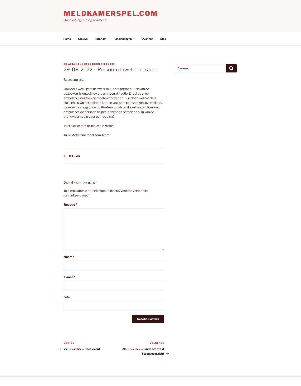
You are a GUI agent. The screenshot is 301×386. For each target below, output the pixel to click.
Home (67, 38)
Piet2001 (108, 64)
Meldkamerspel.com (111, 13)
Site (67, 297)
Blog (163, 38)
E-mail (69, 277)
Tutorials (100, 38)
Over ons (147, 38)
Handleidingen (124, 38)
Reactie (70, 204)
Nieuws (83, 38)
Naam (69, 257)
